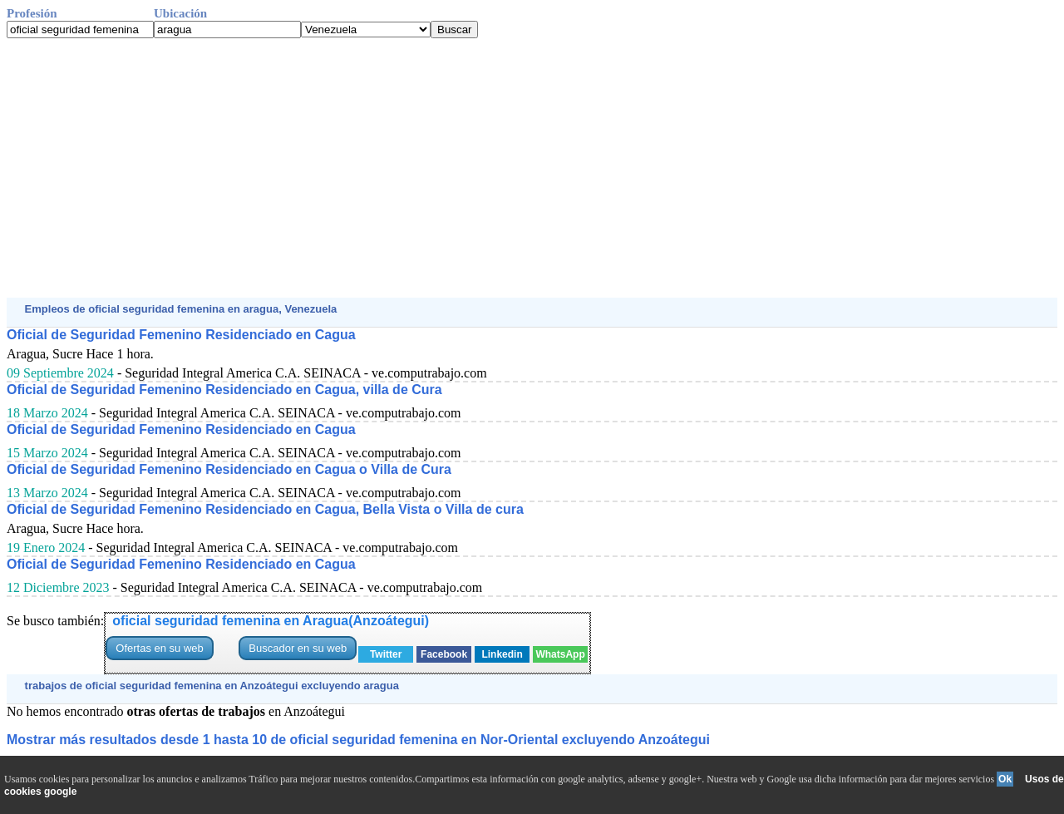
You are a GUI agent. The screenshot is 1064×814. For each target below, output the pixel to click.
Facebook (444, 654)
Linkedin (501, 654)
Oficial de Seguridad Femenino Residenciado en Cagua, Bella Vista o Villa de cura (265, 509)
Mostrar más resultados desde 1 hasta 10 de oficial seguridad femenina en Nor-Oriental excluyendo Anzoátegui (358, 740)
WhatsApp (559, 654)
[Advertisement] (505, 168)
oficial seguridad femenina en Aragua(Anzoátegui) (270, 621)
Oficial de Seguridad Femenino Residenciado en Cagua (181, 335)
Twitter (385, 654)
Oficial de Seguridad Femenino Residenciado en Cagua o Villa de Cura (229, 469)
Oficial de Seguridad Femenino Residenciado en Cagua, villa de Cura (224, 389)
